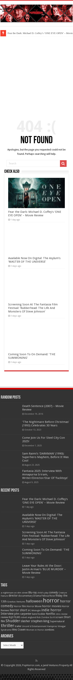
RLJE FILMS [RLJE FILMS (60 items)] (14, 617)
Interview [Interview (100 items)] (7, 614)
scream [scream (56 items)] (59, 617)
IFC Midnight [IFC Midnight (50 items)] (34, 610)
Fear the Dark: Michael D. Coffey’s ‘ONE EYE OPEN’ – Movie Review (34, 213)
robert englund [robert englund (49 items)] (28, 617)
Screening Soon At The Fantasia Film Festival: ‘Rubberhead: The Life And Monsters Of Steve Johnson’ (33, 308)
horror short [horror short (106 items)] (18, 610)
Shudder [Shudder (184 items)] (13, 621)
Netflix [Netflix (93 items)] (50, 614)
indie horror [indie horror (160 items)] (51, 610)
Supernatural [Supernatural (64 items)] (57, 621)
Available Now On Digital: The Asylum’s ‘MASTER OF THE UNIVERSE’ (34, 259)
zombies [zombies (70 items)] (49, 629)
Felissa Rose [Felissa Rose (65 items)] (48, 595)
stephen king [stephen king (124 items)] (40, 621)
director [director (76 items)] (13, 595)
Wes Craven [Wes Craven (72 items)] (19, 629)
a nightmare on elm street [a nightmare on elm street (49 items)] (14, 592)
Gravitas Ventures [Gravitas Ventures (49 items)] (16, 601)
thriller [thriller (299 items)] (7, 625)
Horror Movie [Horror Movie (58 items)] (34, 606)
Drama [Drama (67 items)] (37, 595)
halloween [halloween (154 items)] (34, 601)
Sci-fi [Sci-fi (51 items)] (52, 617)
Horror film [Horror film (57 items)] (20, 606)
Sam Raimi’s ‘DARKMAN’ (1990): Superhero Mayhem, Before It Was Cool (45, 457)
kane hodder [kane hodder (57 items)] (38, 614)
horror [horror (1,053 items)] (51, 600)
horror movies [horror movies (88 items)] (51, 606)
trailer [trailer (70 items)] (18, 626)
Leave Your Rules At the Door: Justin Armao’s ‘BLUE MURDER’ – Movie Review (44, 569)
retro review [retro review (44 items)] (61, 614)
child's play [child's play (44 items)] (42, 592)
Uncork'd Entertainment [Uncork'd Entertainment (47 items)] (34, 626)
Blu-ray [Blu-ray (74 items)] (32, 592)
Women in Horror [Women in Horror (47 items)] (35, 630)
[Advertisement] (36, 75)
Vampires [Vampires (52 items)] (52, 626)
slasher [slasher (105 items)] (25, 621)
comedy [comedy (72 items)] (53, 592)
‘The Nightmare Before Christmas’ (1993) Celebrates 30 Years (45, 423)
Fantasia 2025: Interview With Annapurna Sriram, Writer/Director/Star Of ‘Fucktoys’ (45, 474)
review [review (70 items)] (4, 617)
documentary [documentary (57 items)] (25, 595)
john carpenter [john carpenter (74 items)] (22, 613)
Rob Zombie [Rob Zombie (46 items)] (43, 617)
